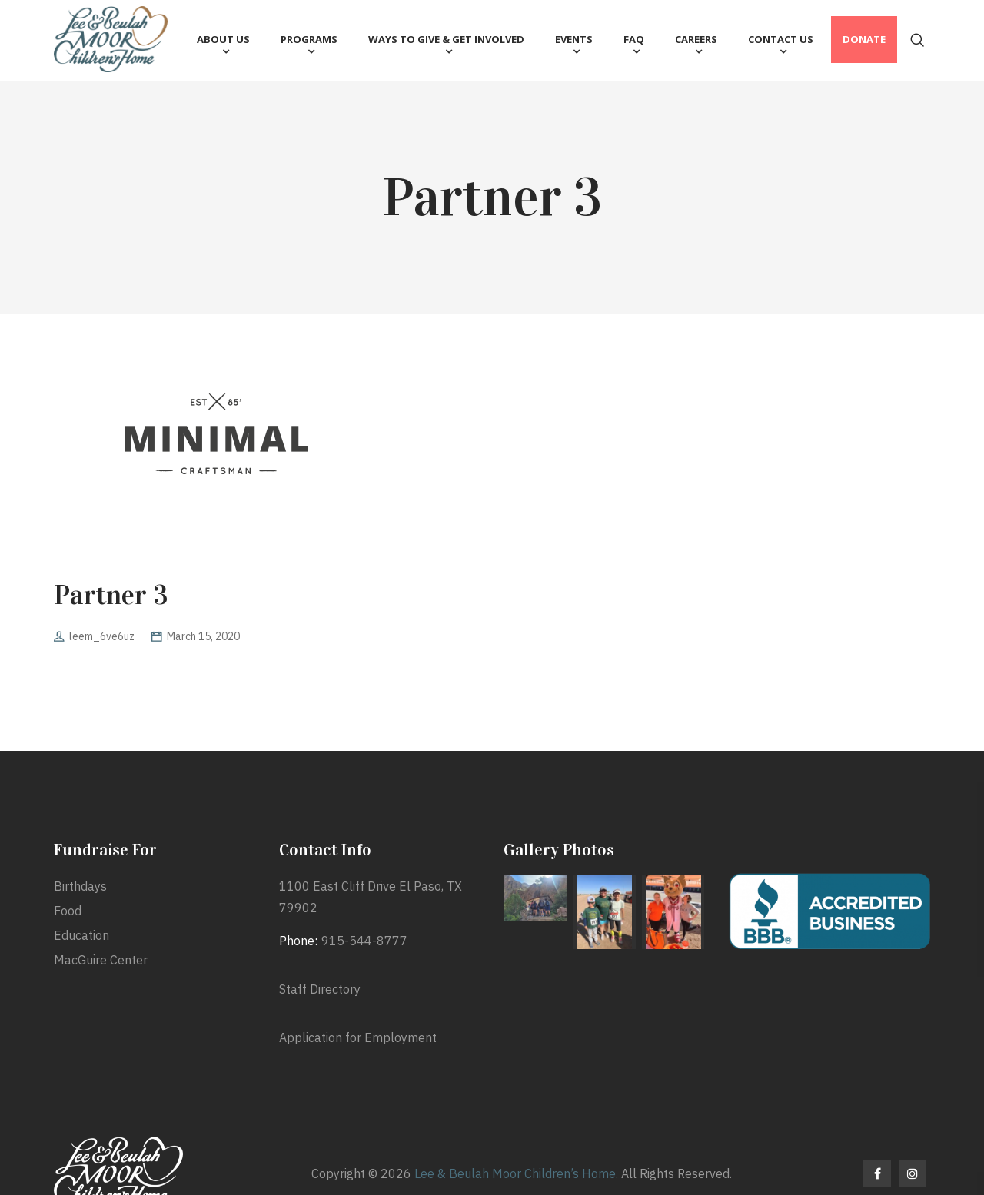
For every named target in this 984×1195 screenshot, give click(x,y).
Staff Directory (320, 989)
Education (81, 935)
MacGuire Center (101, 960)
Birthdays (80, 886)
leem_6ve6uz (102, 636)
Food (67, 910)
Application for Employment (358, 1037)
